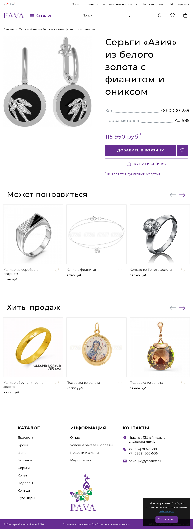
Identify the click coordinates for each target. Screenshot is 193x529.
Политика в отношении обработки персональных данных (96, 524)
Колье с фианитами (83, 270)
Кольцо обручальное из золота (23, 385)
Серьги (24, 468)
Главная (8, 29)
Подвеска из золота (83, 383)
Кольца (24, 490)
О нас (76, 4)
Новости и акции (153, 4)
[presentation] (173, 195)
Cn (12, 4)
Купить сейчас (146, 164)
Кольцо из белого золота (151, 270)
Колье (23, 475)
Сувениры (26, 498)
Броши (23, 445)
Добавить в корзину (140, 150)
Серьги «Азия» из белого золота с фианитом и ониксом (57, 29)
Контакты (91, 4)
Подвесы (25, 483)
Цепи (22, 453)
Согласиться (167, 519)
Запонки (25, 460)
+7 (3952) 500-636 (143, 453)
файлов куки (166, 511)
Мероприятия (180, 4)
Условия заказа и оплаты (120, 4)
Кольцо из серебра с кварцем (20, 272)
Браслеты (26, 438)
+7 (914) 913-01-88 (143, 449)
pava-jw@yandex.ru (145, 461)
